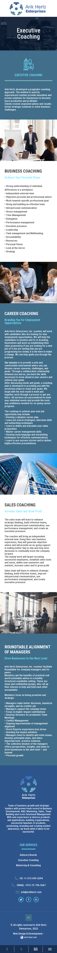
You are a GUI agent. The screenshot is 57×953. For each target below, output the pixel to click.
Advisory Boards (28, 854)
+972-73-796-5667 (35, 885)
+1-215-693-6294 (33, 878)
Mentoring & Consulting (28, 865)
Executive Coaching (28, 860)
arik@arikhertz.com (31, 892)
